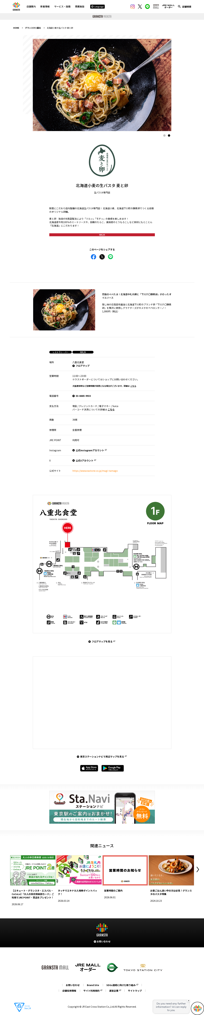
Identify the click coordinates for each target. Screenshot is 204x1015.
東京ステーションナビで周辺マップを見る (102, 756)
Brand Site (93, 985)
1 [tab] (164, 135)
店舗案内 (31, 6)
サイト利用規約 (91, 990)
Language (97, 6)
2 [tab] (169, 135)
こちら (133, 385)
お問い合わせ (73, 985)
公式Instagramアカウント (90, 450)
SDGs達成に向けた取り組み (121, 985)
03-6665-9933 (83, 395)
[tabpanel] (102, 85)
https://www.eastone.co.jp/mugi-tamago (95, 470)
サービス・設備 (62, 6)
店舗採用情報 (69, 990)
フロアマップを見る (102, 641)
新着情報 (45, 6)
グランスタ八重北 (33, 27)
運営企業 (113, 990)
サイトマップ (135, 990)
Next (197, 869)
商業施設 (79, 6)
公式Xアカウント (84, 460)
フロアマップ (83, 365)
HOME (16, 27)
